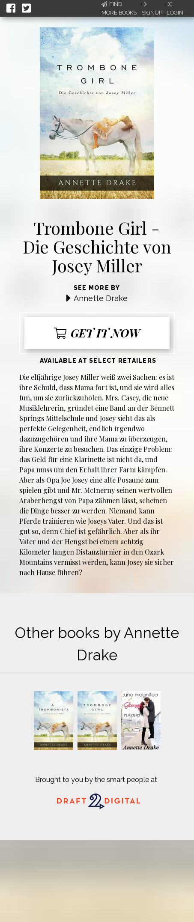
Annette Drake (101, 298)
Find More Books (119, 8)
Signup (152, 8)
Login (175, 8)
